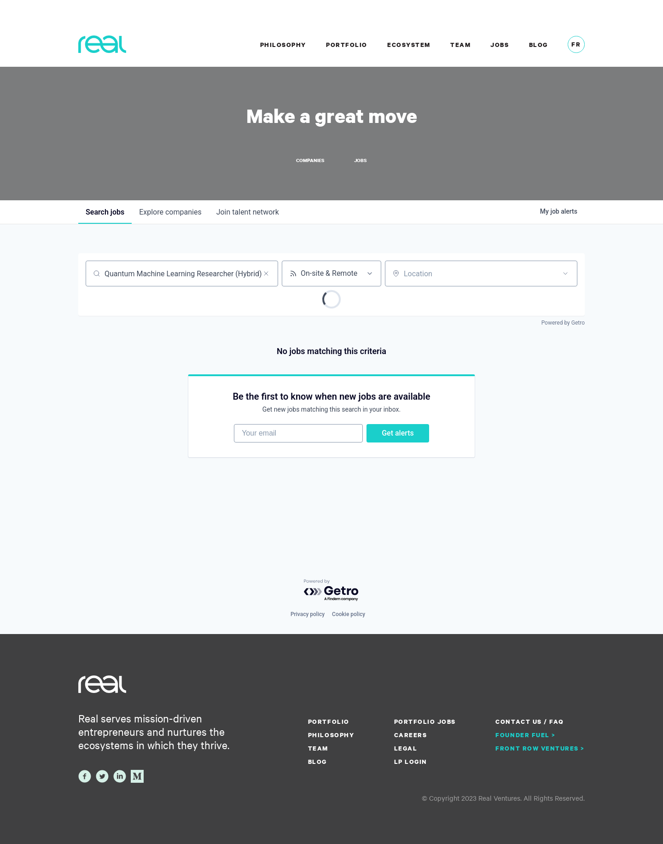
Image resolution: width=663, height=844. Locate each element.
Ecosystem (408, 45)
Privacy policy (308, 614)
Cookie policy (348, 614)
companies (170, 212)
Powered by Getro (563, 323)
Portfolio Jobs (425, 721)
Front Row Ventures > (540, 748)
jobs (105, 212)
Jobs (499, 45)
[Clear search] (266, 273)
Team (460, 45)
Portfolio (346, 45)
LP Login (410, 761)
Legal (406, 748)
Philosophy (283, 45)
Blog (538, 45)
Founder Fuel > (525, 735)
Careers (410, 735)
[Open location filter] (565, 273)
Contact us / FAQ (529, 721)
